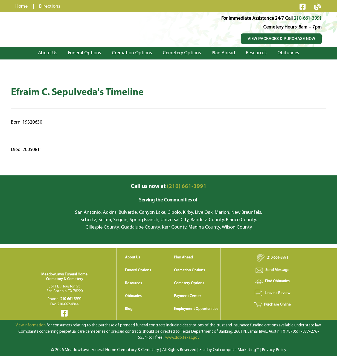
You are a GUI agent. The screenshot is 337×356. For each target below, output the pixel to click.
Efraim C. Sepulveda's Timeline (77, 93)
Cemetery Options (182, 53)
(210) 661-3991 (169, 186)
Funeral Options (84, 53)
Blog (128, 309)
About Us (47, 53)
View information (31, 325)
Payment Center (187, 296)
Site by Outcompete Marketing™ (229, 350)
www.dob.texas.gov (182, 338)
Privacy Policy (274, 350)
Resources (256, 53)
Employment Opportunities (196, 309)
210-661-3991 (308, 18)
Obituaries (288, 53)
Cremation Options (132, 53)
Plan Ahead (223, 53)
